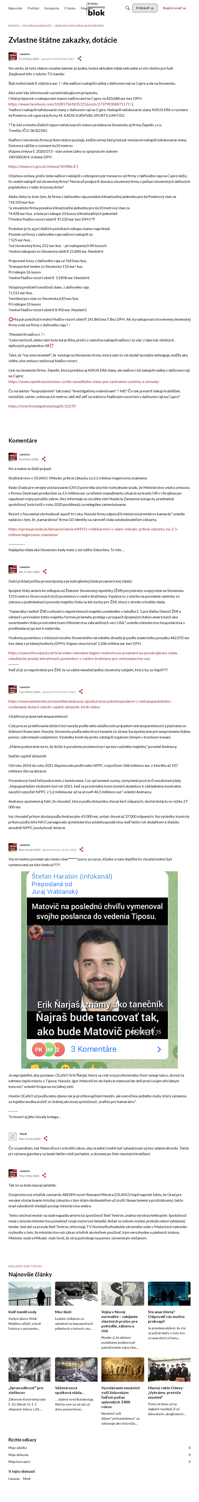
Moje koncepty (99, 1462)
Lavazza (25, 54)
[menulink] (15, 8)
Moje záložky (99, 1448)
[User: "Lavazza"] (12, 56)
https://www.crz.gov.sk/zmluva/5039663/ (42, 166)
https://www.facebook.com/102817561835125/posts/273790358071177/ (69, 104)
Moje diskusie (99, 1455)
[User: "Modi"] (12, 1136)
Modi (23, 1134)
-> (43, 459)
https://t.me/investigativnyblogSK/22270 (42, 406)
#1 (79, 58)
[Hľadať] (127, 8)
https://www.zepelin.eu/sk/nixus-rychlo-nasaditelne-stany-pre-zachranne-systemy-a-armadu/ (83, 381)
